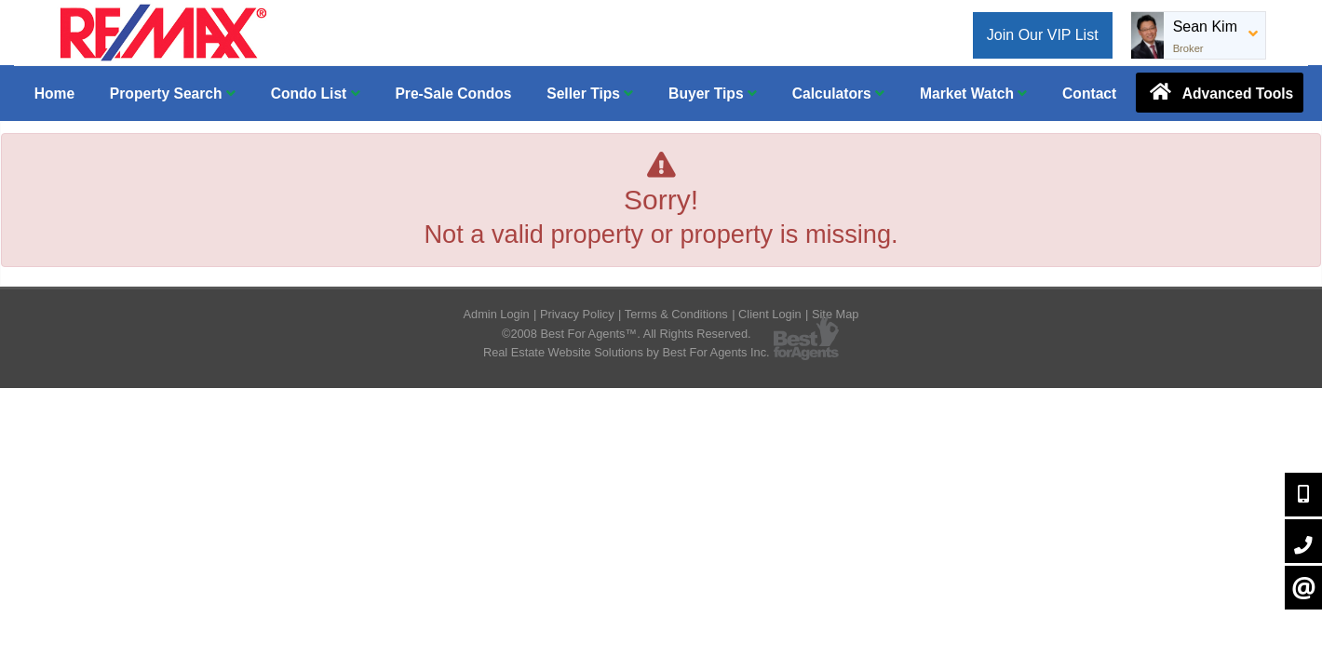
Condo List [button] (315, 93)
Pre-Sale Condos (453, 93)
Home (54, 93)
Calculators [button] (838, 93)
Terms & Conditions (676, 314)
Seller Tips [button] (589, 93)
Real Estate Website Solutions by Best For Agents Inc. (626, 352)
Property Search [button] (173, 93)
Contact (1089, 93)
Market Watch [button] (973, 93)
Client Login (770, 314)
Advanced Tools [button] (1219, 92)
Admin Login (497, 314)
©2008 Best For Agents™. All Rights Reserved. (626, 334)
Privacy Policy (577, 314)
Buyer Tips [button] (712, 93)
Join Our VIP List (1043, 35)
